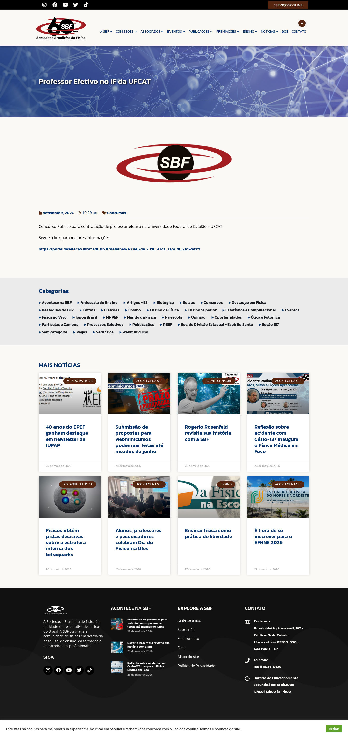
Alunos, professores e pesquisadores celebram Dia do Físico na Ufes (138, 539)
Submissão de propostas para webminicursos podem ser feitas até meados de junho (139, 439)
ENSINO (250, 31)
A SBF (106, 31)
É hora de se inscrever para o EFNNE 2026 (273, 536)
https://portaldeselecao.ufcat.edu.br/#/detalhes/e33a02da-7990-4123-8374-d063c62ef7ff (119, 249)
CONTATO (299, 31)
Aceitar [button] (334, 728)
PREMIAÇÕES (227, 31)
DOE (285, 31)
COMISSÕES (126, 31)
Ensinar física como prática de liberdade (208, 533)
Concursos (116, 213)
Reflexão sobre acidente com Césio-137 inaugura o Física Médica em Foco (276, 439)
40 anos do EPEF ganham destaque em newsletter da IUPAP (67, 436)
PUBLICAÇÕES (201, 31)
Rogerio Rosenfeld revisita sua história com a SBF (208, 433)
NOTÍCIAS (269, 31)
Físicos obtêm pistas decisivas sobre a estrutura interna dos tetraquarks (66, 542)
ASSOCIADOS (152, 31)
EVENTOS (176, 31)
